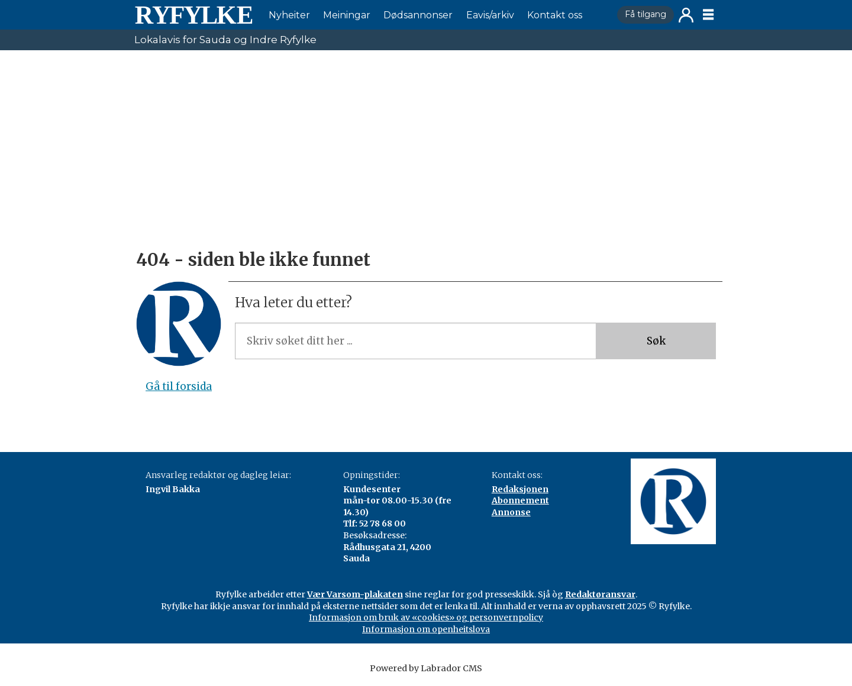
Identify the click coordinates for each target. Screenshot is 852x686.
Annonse (511, 512)
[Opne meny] (708, 15)
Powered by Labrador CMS (426, 668)
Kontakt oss (554, 15)
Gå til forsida (179, 386)
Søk (656, 340)
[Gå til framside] (193, 14)
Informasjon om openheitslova (426, 629)
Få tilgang (645, 14)
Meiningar (346, 15)
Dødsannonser (418, 15)
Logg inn (686, 15)
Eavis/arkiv (490, 15)
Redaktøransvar (600, 594)
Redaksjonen (520, 489)
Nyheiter (289, 15)
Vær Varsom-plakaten (355, 594)
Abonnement (520, 500)
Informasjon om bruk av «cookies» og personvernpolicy (426, 617)
